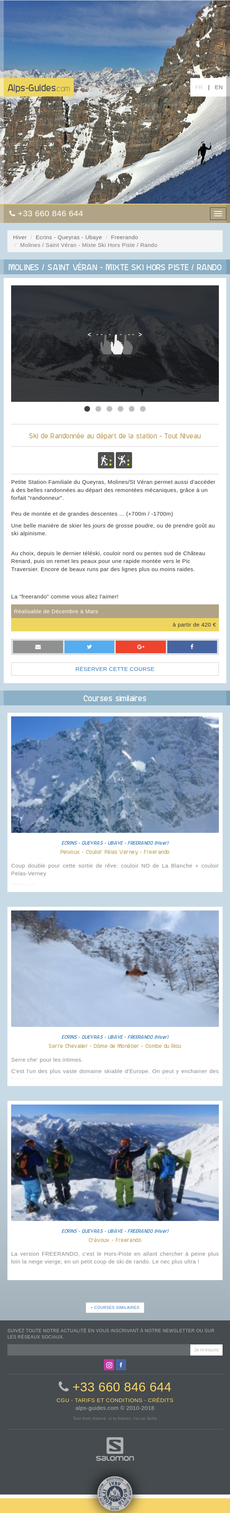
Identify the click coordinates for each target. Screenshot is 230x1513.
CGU (62, 1400)
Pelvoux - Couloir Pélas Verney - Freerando (115, 851)
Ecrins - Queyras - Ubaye (69, 237)
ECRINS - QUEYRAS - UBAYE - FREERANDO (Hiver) (115, 842)
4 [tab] (120, 409)
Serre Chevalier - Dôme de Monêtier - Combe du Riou (115, 1045)
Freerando (124, 237)
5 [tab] (131, 409)
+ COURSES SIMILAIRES (115, 1307)
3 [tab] (109, 409)
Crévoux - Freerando (115, 1239)
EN (219, 87)
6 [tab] (143, 409)
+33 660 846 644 (121, 1387)
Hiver (20, 237)
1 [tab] (87, 409)
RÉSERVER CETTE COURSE (114, 669)
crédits (161, 1400)
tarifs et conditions (108, 1400)
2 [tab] (98, 409)
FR (199, 87)
